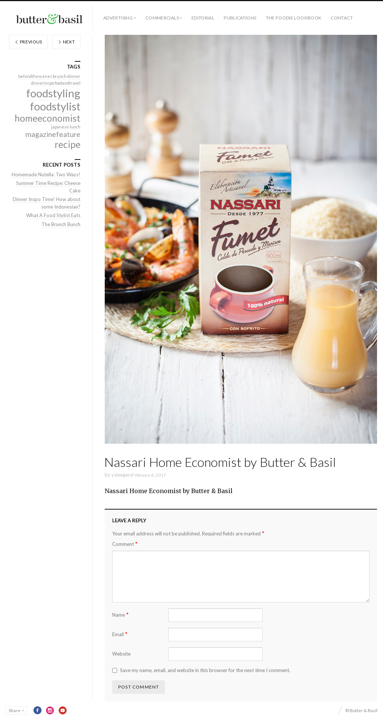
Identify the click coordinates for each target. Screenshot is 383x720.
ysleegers (121, 475)
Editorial (203, 18)
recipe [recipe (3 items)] (67, 144)
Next (66, 42)
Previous (28, 42)
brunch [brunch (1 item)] (60, 76)
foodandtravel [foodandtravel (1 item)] (67, 82)
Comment (125, 544)
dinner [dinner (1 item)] (73, 76)
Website (121, 654)
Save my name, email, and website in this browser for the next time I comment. (205, 670)
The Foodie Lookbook (294, 18)
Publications (240, 18)
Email (120, 634)
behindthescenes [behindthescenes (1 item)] (35, 76)
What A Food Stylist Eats (53, 215)
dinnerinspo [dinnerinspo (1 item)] (42, 82)
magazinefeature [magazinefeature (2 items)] (52, 134)
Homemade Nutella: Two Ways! (46, 174)
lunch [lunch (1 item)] (75, 126)
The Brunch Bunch (61, 224)
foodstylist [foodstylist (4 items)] (55, 106)
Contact (342, 18)
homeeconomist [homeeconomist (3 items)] (47, 118)
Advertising (118, 18)
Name (120, 614)
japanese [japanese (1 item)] (60, 126)
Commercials (162, 18)
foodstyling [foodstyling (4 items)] (53, 93)
